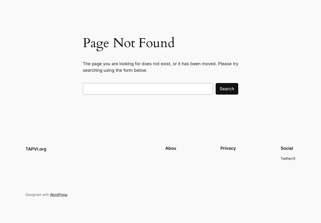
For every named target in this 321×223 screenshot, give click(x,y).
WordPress (58, 194)
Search (227, 88)
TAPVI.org (36, 149)
